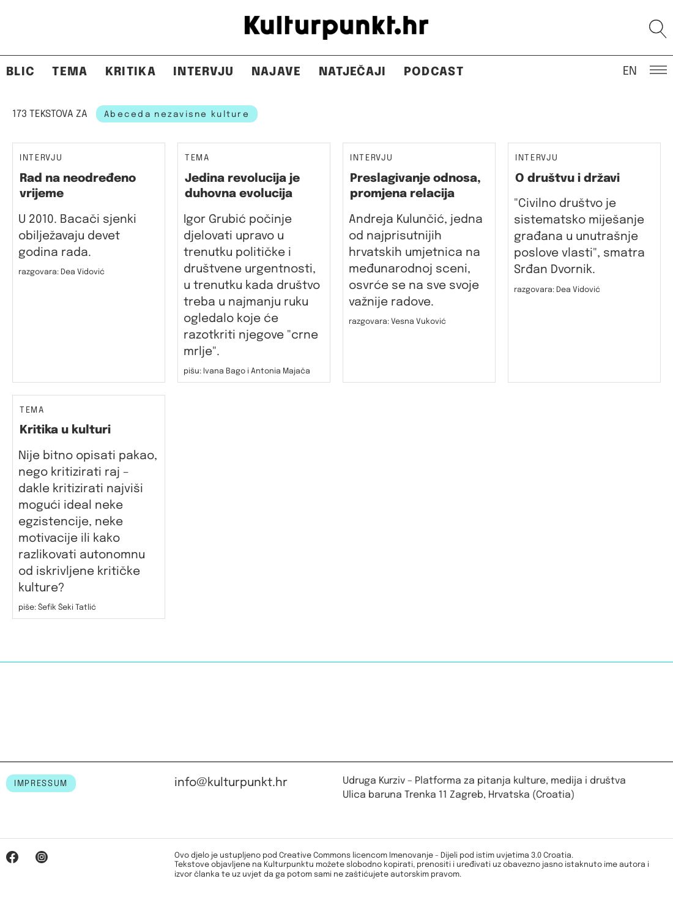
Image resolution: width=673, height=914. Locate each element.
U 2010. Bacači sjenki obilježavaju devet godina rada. (77, 236)
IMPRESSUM (41, 783)
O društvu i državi (567, 178)
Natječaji (353, 72)
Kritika (130, 72)
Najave (276, 72)
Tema (69, 72)
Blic (20, 72)
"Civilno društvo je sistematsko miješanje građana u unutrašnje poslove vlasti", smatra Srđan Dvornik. (579, 236)
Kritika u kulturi (65, 430)
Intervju (203, 72)
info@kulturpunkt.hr (231, 783)
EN (630, 70)
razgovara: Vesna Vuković (397, 322)
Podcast (434, 72)
